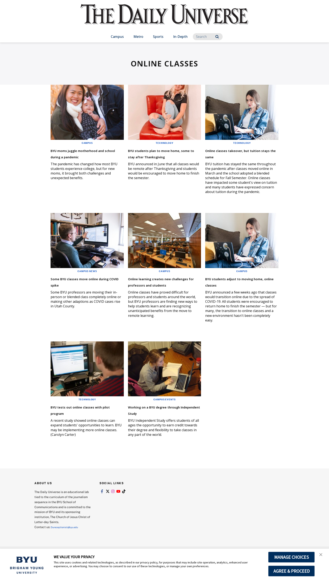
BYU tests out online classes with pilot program (85, 411)
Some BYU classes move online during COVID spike (83, 281)
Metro (138, 36)
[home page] (164, 18)
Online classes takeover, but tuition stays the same (240, 153)
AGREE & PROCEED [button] (291, 571)
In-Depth (180, 36)
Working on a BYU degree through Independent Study (163, 411)
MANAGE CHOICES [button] (291, 557)
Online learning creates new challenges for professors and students (163, 284)
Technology (164, 142)
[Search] (208, 36)
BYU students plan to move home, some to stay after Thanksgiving (161, 156)
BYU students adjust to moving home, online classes (240, 281)
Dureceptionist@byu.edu (68, 528)
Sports (158, 36)
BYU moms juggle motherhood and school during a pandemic (80, 156)
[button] (322, 556)
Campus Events (164, 400)
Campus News (87, 271)
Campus (117, 36)
